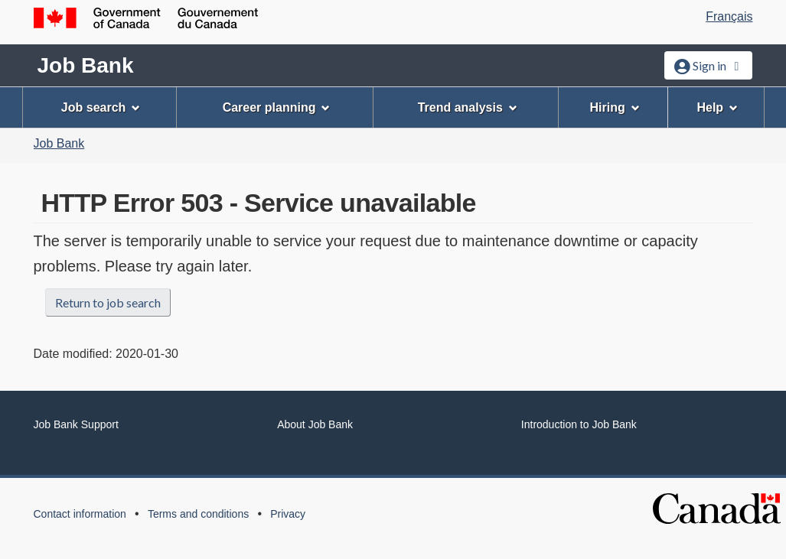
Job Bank (86, 65)
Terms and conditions (198, 514)
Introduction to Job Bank (579, 424)
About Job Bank (315, 424)
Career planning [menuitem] (277, 107)
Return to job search (108, 302)
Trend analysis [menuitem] (467, 107)
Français (729, 16)
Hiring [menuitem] (614, 107)
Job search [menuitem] (100, 107)
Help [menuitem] (717, 107)
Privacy (287, 514)
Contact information (80, 514)
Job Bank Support (76, 424)
